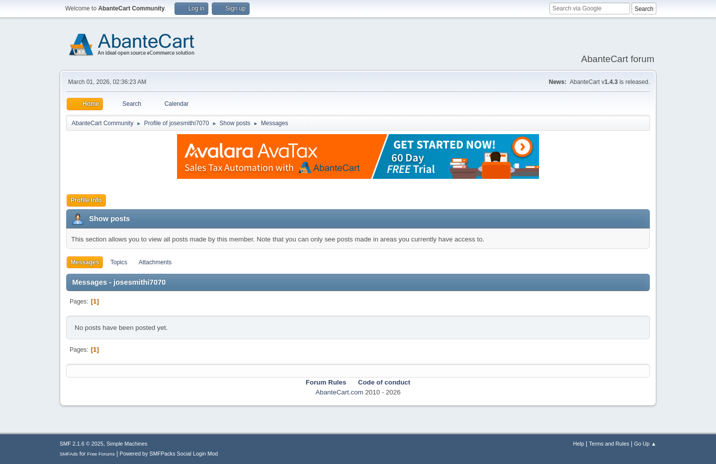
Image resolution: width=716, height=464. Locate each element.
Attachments (155, 262)
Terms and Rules (609, 444)
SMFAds (69, 454)
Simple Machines (126, 444)
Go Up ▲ (645, 444)
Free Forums (101, 454)
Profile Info (86, 200)
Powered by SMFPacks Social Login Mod (169, 454)
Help (578, 444)
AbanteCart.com (339, 392)
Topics (118, 262)
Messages (85, 262)
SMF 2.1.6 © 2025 (81, 444)
